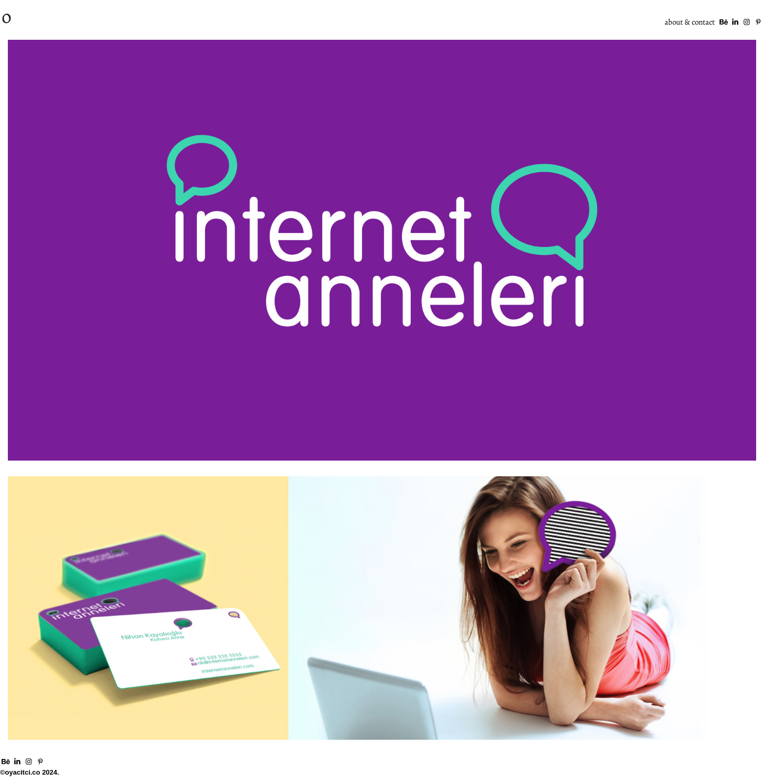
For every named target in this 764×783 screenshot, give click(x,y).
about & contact (690, 21)
